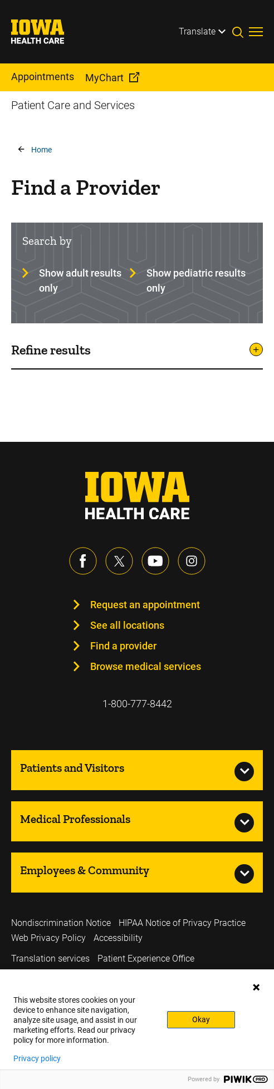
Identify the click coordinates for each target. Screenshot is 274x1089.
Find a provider (123, 646)
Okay (201, 1019)
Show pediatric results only (196, 280)
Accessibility (118, 938)
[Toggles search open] (240, 31)
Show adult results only (80, 280)
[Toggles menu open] (256, 31)
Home (41, 149)
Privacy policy (37, 1058)
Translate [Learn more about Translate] (197, 31)
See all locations (127, 625)
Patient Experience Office (145, 958)
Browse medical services (145, 666)
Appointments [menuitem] (42, 76)
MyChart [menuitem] (104, 77)
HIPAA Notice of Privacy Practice (182, 923)
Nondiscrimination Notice (61, 923)
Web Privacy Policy (48, 938)
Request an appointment (145, 604)
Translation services (50, 958)
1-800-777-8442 (137, 703)
